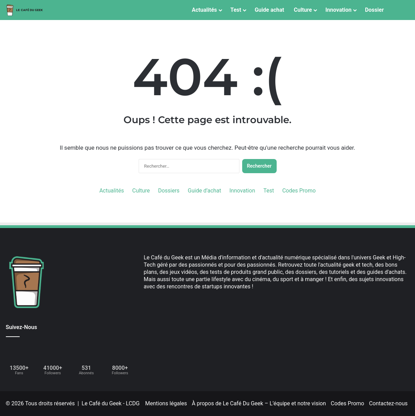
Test (235, 10)
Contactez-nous (388, 403)
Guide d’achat (204, 190)
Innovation (338, 10)
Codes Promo (299, 190)
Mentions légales (166, 403)
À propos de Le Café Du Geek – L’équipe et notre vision (259, 403)
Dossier (374, 10)
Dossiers (168, 190)
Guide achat (269, 10)
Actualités (204, 10)
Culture (303, 10)
